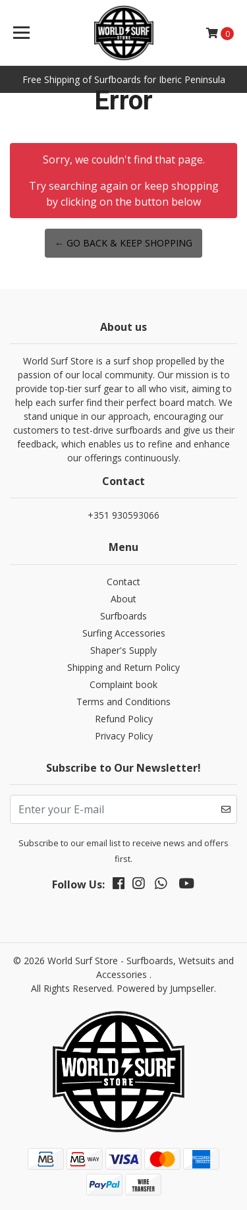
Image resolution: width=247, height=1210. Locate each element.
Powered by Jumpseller (165, 988)
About (123, 598)
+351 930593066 (123, 515)
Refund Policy (124, 718)
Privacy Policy (124, 736)
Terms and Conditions (123, 701)
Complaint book (123, 684)
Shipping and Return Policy (123, 667)
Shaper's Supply (123, 650)
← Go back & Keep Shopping (123, 243)
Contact (123, 581)
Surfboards (123, 616)
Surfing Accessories (123, 633)
